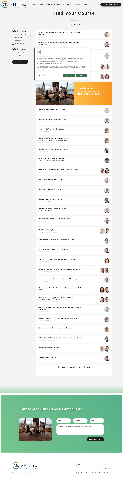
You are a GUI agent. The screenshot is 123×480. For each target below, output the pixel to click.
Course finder (110, 4)
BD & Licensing (19, 43)
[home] (25, 465)
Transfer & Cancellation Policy (101, 473)
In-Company (67, 4)
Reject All (68, 75)
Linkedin (108, 468)
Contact (85, 4)
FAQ (77, 473)
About (41, 4)
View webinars (74, 372)
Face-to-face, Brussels (21, 53)
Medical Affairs (19, 40)
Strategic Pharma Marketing (23, 35)
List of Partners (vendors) (42, 70)
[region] (62, 64)
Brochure (77, 4)
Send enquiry (95, 439)
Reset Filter (20, 62)
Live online (18, 55)
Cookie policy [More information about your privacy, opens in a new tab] (74, 61)
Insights (48, 4)
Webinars (57, 4)
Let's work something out (90, 101)
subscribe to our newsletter (93, 464)
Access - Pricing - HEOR (22, 37)
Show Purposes (42, 75)
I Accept (82, 75)
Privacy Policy (85, 473)
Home (35, 4)
